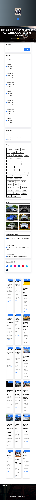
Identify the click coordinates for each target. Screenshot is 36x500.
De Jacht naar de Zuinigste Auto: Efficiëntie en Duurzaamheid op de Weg (26, 326)
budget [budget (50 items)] (26, 155)
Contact (9, 134)
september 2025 (10, 82)
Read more (9, 339)
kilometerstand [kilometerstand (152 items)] (10, 166)
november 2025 (10, 77)
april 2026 (9, 66)
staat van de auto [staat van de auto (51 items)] (11, 187)
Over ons (9, 139)
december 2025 (10, 75)
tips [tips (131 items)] (18, 187)
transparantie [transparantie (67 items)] (24, 187)
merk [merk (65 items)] (17, 169)
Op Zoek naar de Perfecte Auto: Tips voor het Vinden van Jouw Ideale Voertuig (25, 427)
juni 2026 (9, 62)
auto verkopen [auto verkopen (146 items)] (20, 152)
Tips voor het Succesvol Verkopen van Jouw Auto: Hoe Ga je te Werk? (17, 283)
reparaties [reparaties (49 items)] (10, 184)
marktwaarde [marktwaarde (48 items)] (10, 169)
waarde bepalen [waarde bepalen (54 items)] (16, 196)
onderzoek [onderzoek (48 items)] (10, 178)
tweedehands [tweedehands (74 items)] (10, 190)
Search (27, 49)
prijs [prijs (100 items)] (18, 181)
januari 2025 (10, 100)
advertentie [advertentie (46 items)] (10, 149)
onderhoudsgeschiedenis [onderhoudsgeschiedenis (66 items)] (23, 175)
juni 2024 (9, 116)
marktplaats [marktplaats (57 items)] (18, 166)
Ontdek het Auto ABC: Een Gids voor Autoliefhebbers (10, 391)
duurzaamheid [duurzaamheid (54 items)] (10, 161)
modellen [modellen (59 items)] (9, 172)
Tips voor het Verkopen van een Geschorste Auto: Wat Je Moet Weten (26, 358)
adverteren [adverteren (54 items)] (17, 149)
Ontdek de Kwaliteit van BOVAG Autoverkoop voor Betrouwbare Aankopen (25, 291)
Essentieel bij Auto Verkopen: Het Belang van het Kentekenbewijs (10, 319)
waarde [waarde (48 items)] (9, 196)
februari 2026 (10, 71)
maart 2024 (9, 122)
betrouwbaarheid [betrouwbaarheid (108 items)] (18, 155)
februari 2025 (10, 98)
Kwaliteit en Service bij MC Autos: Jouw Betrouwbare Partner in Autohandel (18, 392)
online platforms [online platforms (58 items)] (18, 178)
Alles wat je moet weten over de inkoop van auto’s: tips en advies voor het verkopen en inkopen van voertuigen (10, 429)
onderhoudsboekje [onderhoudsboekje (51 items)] (11, 175)
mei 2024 (9, 118)
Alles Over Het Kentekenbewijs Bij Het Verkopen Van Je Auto (10, 283)
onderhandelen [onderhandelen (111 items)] (17, 172)
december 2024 (10, 102)
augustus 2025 (10, 84)
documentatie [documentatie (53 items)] (10, 158)
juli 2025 (9, 86)
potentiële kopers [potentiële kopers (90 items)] (11, 181)
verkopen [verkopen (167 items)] (17, 193)
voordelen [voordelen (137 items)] (24, 193)
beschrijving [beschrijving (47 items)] (10, 155)
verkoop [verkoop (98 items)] (24, 190)
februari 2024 (10, 125)
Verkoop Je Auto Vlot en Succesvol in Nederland (9, 453)
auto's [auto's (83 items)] (13, 152)
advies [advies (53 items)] (23, 149)
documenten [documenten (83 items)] (18, 158)
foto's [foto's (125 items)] (17, 161)
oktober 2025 (10, 80)
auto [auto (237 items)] (8, 152)
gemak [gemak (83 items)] (22, 161)
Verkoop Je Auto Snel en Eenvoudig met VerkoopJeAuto (18, 462)
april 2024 (9, 120)
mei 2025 (9, 91)
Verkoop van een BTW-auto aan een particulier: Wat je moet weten (25, 455)
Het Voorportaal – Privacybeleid (14, 137)
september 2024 (10, 109)
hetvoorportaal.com (18, 16)
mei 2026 (9, 64)
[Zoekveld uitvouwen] (18, 22)
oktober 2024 (10, 107)
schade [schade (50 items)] (16, 184)
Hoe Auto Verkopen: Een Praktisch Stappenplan (17, 256)
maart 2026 (9, 68)
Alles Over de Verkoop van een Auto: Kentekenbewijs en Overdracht (10, 351)
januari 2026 (10, 73)
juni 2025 (9, 89)
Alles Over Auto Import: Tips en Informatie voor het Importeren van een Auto (17, 427)
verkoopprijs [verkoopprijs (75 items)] (10, 193)
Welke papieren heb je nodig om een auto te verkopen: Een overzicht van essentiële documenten (26, 393)
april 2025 (9, 93)
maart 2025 (9, 95)
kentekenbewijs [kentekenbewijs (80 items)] (17, 164)
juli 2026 (9, 59)
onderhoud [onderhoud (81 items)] (25, 172)
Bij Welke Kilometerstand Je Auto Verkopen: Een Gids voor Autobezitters (18, 351)
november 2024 (10, 104)
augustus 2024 (10, 111)
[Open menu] (18, 19)
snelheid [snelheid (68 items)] (22, 184)
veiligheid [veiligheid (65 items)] (18, 190)
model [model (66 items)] (22, 169)
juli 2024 (9, 113)
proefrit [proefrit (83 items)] (23, 181)
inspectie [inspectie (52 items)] (9, 164)
